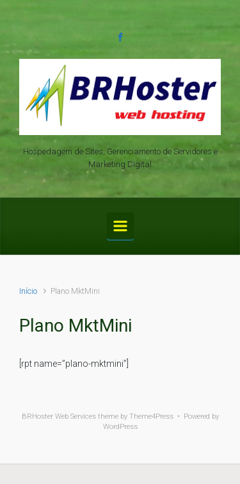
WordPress (120, 427)
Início (28, 291)
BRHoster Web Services (59, 416)
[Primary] (120, 226)
